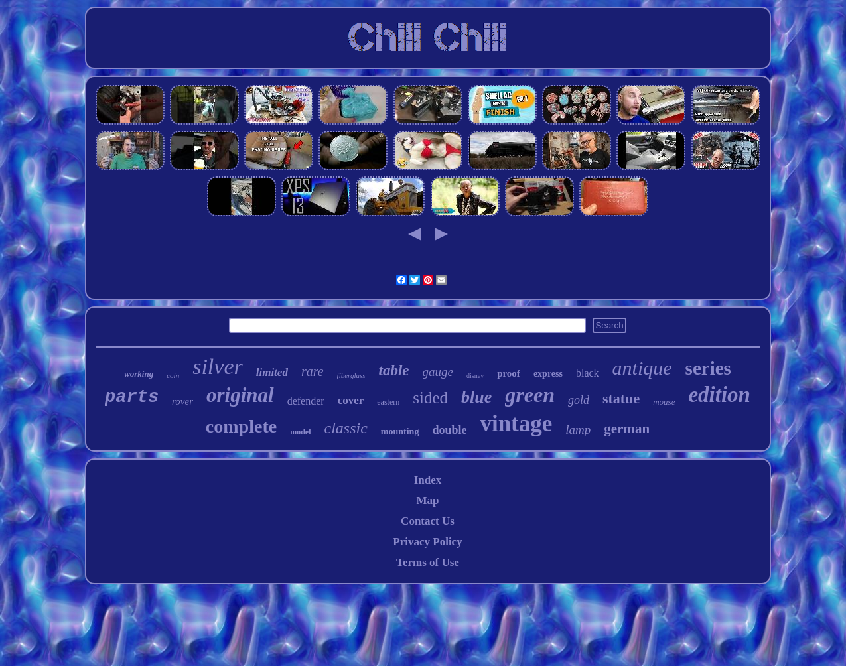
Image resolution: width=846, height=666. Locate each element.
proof (508, 373)
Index (428, 480)
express (548, 374)
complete (241, 426)
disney (475, 375)
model (300, 431)
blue (476, 397)
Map (427, 500)
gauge (438, 372)
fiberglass (351, 375)
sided (430, 398)
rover (182, 401)
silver (217, 366)
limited (272, 372)
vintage (516, 423)
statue (621, 398)
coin (173, 375)
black (587, 373)
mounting (400, 431)
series (708, 368)
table (394, 370)
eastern (388, 402)
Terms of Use (427, 562)
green (530, 395)
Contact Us (428, 521)
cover (351, 400)
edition (719, 395)
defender (305, 401)
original (240, 395)
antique (642, 368)
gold (578, 400)
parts (132, 397)
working (138, 374)
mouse (664, 402)
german (627, 428)
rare (312, 371)
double (449, 429)
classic (345, 427)
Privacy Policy (427, 541)
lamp (578, 429)
